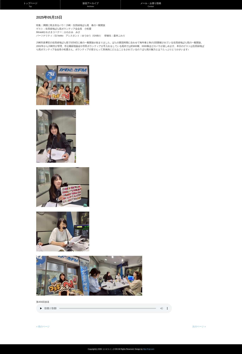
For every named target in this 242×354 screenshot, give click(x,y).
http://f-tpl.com (148, 349)
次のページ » (199, 326)
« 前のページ (43, 326)
